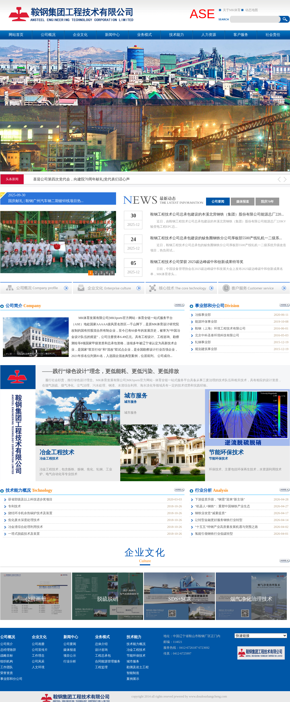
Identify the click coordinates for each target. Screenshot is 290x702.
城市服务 (135, 398)
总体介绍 (101, 644)
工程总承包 (103, 655)
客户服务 (240, 35)
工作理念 (38, 655)
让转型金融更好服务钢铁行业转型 (218, 520)
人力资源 (208, 35)
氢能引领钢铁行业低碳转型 (214, 534)
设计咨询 (101, 650)
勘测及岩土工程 (138, 667)
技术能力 (176, 35)
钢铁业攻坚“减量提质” (210, 513)
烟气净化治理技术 (251, 599)
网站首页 (16, 35)
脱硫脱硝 (107, 599)
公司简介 (6, 644)
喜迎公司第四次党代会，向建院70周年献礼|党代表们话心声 (81, 179)
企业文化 (80, 35)
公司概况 (48, 35)
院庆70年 (267, 201)
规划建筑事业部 (206, 349)
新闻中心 (112, 35)
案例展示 (133, 679)
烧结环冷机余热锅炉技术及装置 (30, 513)
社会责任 (273, 35)
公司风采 (38, 661)
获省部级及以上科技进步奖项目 (30, 499)
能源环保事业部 (206, 321)
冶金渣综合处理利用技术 (25, 527)
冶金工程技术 (56, 454)
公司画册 (35, 599)
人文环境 (38, 667)
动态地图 (251, 10)
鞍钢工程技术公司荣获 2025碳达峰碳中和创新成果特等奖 (196, 262)
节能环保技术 (226, 454)
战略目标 (6, 655)
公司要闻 (218, 201)
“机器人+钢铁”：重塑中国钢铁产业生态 (222, 506)
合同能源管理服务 (107, 661)
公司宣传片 (40, 650)
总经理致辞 (8, 650)
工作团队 (6, 667)
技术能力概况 (136, 644)
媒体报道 (242, 201)
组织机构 (6, 661)
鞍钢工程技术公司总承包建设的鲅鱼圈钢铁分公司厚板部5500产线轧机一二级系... (216, 238)
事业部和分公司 (11, 679)
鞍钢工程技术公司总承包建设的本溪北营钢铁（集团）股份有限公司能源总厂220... (217, 214)
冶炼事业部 (203, 315)
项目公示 (69, 655)
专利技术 (14, 506)
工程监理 (101, 667)
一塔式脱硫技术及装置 (24, 534)
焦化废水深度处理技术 (24, 520)
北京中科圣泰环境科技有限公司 (217, 335)
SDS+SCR (179, 599)
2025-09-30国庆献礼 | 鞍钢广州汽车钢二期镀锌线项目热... (45, 198)
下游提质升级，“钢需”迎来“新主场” (220, 499)
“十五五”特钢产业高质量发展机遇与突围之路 (226, 527)
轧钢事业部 (203, 342)
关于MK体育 (232, 10)
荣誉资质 (6, 673)
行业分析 (69, 661)
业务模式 (144, 35)
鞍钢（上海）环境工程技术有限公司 (220, 328)
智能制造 (133, 673)
